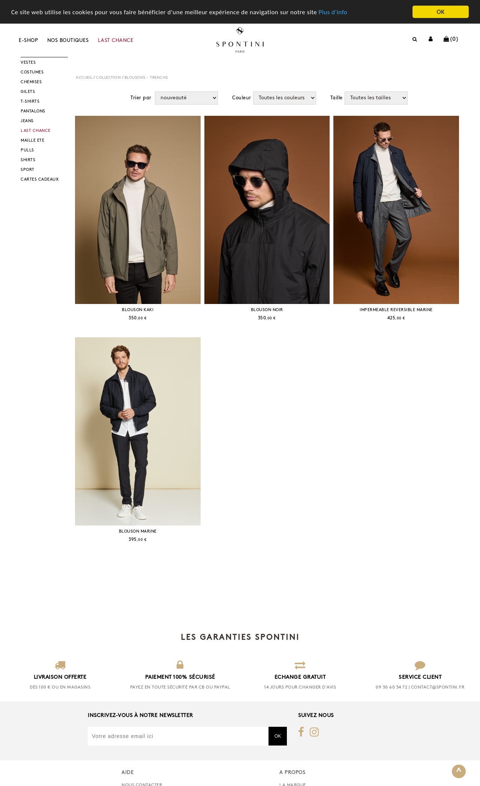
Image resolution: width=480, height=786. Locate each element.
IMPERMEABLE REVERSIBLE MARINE (396, 310)
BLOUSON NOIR (267, 310)
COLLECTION (108, 78)
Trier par (141, 97)
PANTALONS (33, 111)
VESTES (28, 63)
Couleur (241, 97)
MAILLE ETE (32, 141)
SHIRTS (28, 160)
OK (440, 12)
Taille (336, 97)
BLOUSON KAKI (137, 310)
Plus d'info (332, 12)
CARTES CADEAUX (39, 180)
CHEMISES (31, 82)
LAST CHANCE (116, 40)
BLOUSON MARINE (138, 532)
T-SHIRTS (30, 102)
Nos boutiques (68, 40)
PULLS (27, 150)
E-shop (28, 40)
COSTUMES (32, 72)
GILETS (28, 92)
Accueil (84, 78)
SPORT (27, 170)
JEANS (27, 121)
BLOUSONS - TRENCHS (146, 78)
